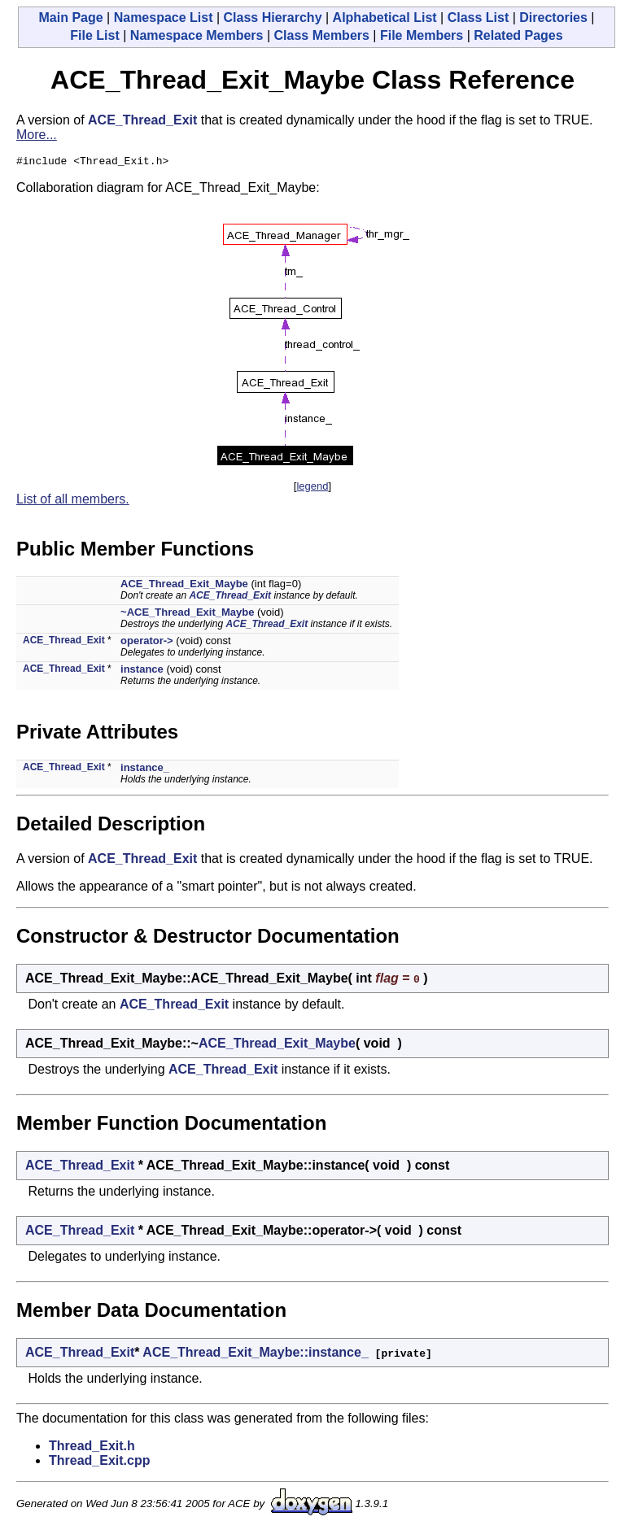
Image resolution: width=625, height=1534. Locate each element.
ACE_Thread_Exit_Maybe (184, 586)
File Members (421, 35)
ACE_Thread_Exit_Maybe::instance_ (255, 1355)
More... (36, 135)
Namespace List (163, 17)
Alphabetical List (385, 17)
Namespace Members (197, 35)
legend (312, 488)
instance (142, 671)
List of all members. (72, 501)
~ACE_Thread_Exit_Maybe (187, 614)
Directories (553, 17)
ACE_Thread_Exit (142, 120)
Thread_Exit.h (92, 1448)
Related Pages (518, 35)
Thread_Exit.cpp (99, 1463)
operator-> (146, 643)
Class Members (321, 35)
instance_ (144, 770)
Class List (478, 17)
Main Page (70, 17)
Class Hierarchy (273, 17)
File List (94, 35)
